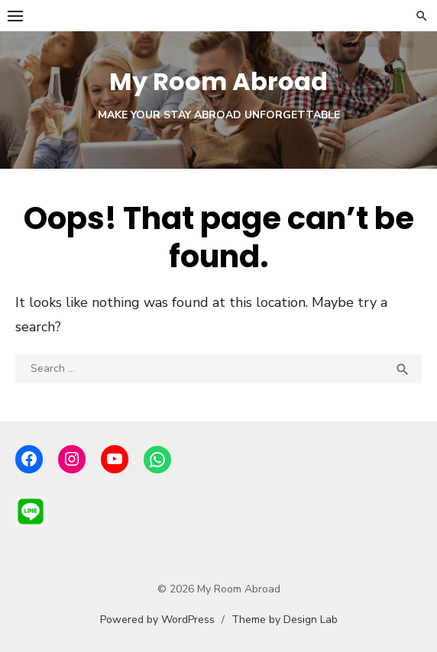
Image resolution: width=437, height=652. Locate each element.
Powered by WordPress (157, 619)
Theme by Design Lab (284, 619)
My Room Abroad (218, 81)
